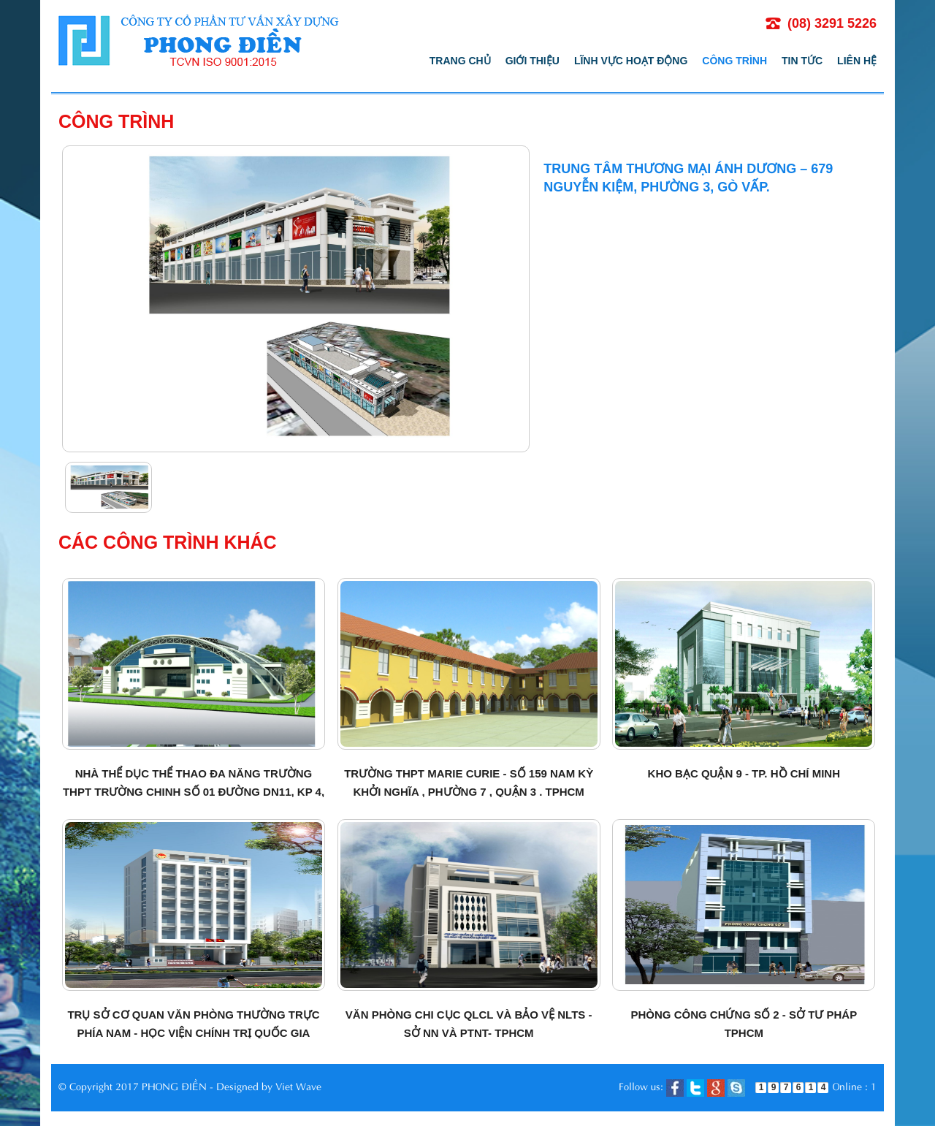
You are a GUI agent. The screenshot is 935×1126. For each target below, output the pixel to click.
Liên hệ (857, 60)
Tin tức (802, 60)
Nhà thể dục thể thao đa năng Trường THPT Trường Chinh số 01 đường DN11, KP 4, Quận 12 (193, 791)
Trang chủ (460, 60)
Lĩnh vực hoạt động (630, 60)
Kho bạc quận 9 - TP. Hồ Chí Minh (744, 773)
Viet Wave (298, 1085)
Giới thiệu (532, 60)
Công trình (734, 60)
